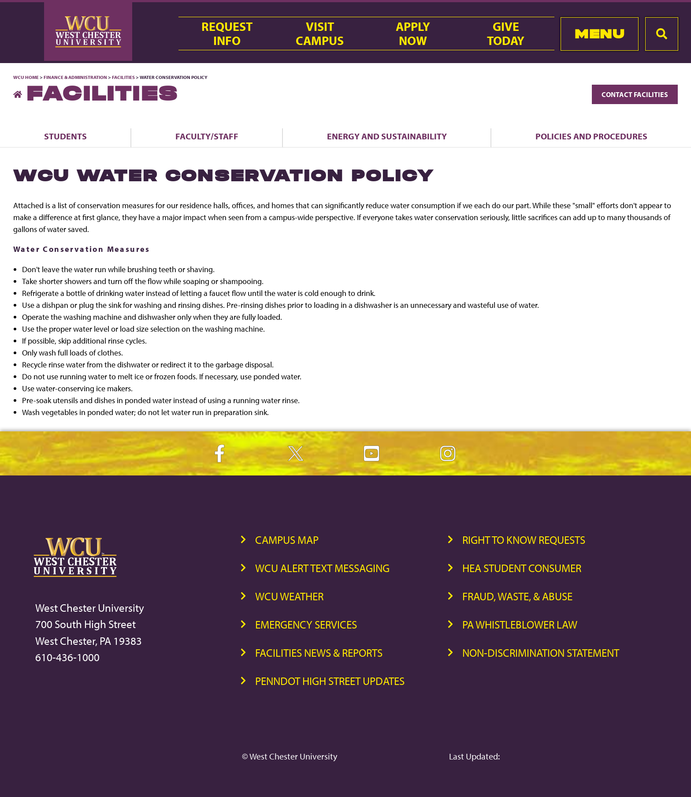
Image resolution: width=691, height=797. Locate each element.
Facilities (123, 77)
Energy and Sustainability (387, 136)
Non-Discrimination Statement (540, 652)
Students (65, 136)
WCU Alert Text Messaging (322, 568)
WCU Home (26, 77)
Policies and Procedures (591, 136)
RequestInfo (227, 33)
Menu (599, 34)
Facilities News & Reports (319, 652)
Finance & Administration (75, 77)
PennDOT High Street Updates (330, 681)
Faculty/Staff (206, 136)
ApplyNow (413, 33)
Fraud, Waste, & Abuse (517, 596)
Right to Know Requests (523, 539)
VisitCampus (320, 33)
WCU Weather (289, 596)
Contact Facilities (635, 94)
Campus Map (287, 539)
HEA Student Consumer (521, 568)
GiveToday (505, 33)
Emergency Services (306, 624)
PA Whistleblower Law (519, 624)
